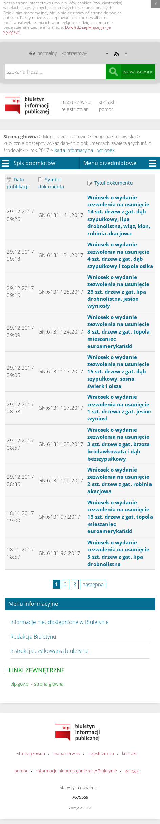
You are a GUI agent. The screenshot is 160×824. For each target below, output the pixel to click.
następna (93, 584)
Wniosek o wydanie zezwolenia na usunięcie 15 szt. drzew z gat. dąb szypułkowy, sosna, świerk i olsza (118, 371)
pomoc (106, 109)
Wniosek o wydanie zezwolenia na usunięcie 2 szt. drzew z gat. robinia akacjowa (119, 480)
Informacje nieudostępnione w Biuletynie (59, 622)
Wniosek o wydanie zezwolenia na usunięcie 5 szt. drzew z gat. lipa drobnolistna (118, 553)
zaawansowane (138, 72)
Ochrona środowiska (114, 136)
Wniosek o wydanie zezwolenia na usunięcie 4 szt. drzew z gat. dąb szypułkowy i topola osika (120, 255)
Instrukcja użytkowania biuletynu (48, 651)
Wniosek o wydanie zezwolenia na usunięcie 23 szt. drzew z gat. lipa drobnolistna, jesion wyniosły (118, 292)
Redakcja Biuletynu (33, 636)
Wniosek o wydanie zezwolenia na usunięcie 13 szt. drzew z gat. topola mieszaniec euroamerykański (120, 517)
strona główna (31, 753)
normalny (47, 53)
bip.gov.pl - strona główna (36, 684)
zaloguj (132, 771)
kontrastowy (74, 53)
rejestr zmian (75, 109)
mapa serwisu (76, 102)
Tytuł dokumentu (110, 183)
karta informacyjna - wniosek (85, 150)
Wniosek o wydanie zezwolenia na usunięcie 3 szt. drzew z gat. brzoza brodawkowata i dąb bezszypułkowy (118, 444)
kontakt (107, 102)
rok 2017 (39, 150)
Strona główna (20, 136)
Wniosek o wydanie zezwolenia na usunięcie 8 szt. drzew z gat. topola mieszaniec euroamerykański (118, 331)
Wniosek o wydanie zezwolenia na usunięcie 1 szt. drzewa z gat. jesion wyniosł (119, 407)
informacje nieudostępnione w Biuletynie (76, 771)
